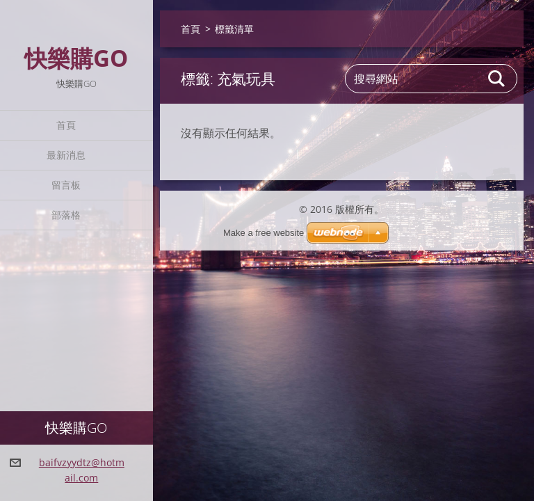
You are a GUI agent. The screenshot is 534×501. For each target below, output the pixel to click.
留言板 (66, 184)
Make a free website (263, 233)
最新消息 (66, 154)
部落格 (66, 214)
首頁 (66, 125)
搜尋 (497, 78)
